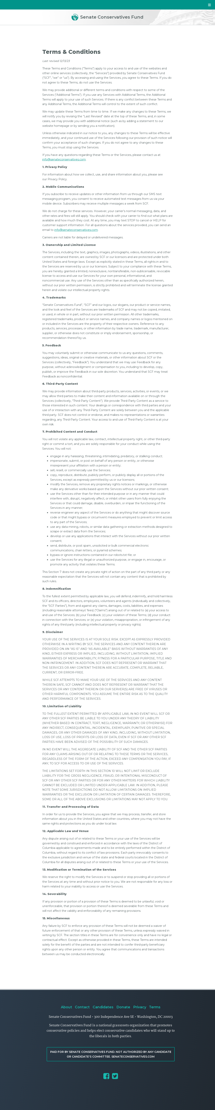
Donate (123, 1007)
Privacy (139, 1007)
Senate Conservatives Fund (107, 17)
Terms (154, 1007)
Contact (82, 1007)
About (66, 1007)
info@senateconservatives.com (64, 159)
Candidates (103, 1007)
